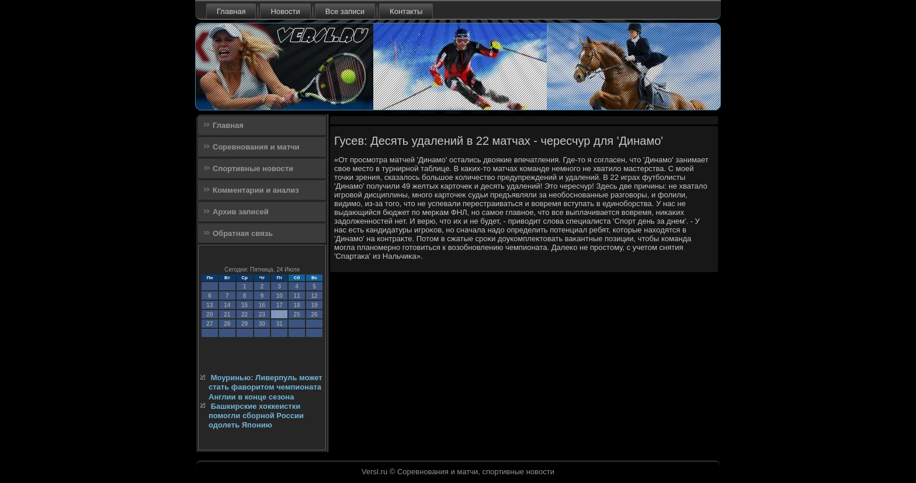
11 (297, 296)
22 (244, 314)
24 (279, 314)
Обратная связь (243, 233)
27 (209, 324)
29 (244, 324)
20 (209, 314)
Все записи (345, 11)
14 (227, 305)
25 (297, 314)
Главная (231, 11)
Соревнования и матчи (256, 147)
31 (279, 324)
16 (262, 305)
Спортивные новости (253, 168)
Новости (285, 11)
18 (297, 305)
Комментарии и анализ (256, 190)
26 (314, 314)
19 (314, 305)
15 (244, 305)
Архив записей (241, 211)
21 (227, 314)
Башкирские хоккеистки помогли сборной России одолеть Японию (256, 416)
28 (227, 324)
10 (279, 296)
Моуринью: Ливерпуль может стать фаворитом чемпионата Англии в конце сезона (265, 387)
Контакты (406, 11)
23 (262, 314)
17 (279, 305)
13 (209, 305)
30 (262, 324)
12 (314, 296)
